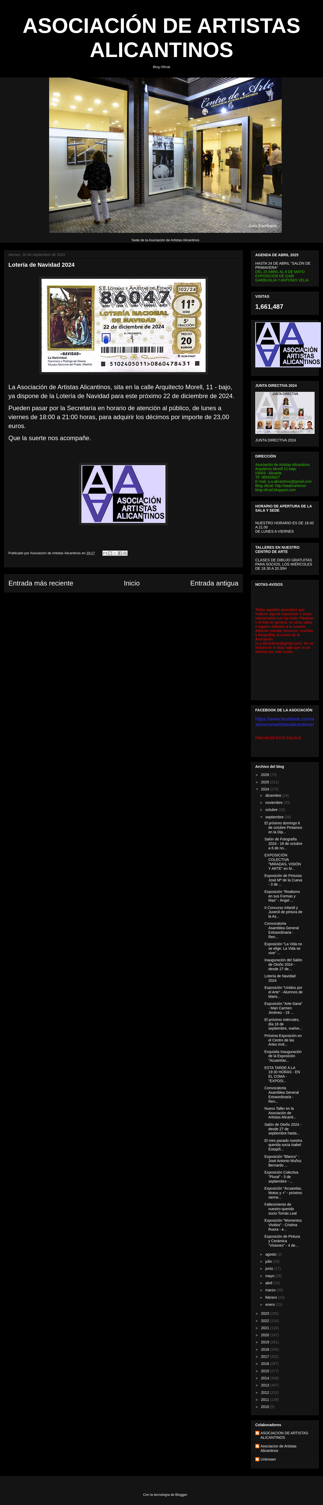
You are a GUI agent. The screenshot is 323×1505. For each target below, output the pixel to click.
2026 (265, 775)
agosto (271, 1254)
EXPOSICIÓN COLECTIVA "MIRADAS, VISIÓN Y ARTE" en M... (282, 861)
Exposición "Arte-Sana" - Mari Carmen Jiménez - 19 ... (283, 1008)
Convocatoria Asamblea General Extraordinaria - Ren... (281, 930)
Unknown (268, 1459)
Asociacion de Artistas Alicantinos (278, 1448)
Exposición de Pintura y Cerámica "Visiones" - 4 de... (282, 1240)
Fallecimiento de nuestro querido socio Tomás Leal (280, 1208)
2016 (265, 1364)
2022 (265, 1321)
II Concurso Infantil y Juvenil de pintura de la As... (283, 912)
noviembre (274, 802)
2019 (265, 1342)
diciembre (273, 795)
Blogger (181, 1495)
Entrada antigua (214, 583)
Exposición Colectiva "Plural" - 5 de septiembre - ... (281, 1176)
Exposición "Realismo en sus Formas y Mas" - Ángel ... (282, 896)
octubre (272, 810)
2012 (265, 1392)
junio (269, 1268)
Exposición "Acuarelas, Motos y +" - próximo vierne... (283, 1192)
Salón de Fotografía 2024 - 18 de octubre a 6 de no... (283, 843)
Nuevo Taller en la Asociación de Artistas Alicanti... (280, 1112)
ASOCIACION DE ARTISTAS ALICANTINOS (284, 1435)
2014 (265, 1378)
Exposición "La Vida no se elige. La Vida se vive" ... (283, 948)
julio (269, 1261)
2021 (265, 1328)
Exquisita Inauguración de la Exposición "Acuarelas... (283, 1056)
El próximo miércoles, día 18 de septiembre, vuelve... (283, 1024)
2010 (265, 1407)
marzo (271, 1290)
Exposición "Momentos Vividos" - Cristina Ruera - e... (283, 1224)
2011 (265, 1400)
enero (270, 1304)
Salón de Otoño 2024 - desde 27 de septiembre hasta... (282, 1129)
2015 (265, 1371)
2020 (265, 1335)
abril (269, 1283)
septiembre (274, 817)
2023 (265, 1313)
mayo (270, 1276)
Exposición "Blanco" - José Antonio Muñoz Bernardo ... (282, 1161)
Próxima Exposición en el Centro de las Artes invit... (283, 1040)
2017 (265, 1356)
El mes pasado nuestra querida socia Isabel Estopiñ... (283, 1145)
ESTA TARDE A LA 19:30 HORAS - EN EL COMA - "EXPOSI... (282, 1074)
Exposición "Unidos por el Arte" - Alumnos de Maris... (283, 992)
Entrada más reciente (40, 583)
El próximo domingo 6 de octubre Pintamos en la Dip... (283, 827)
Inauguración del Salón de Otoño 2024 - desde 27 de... (283, 964)
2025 (265, 782)
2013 (265, 1385)
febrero (271, 1297)
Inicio (132, 583)
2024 (265, 789)
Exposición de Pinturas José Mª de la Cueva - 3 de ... (283, 880)
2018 (265, 1349)
